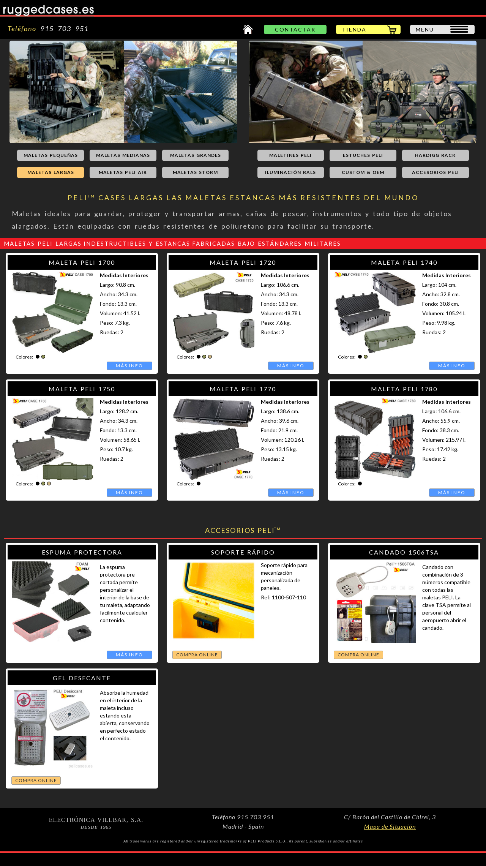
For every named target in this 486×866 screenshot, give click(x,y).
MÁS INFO (129, 365)
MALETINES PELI (290, 155)
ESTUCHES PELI (363, 155)
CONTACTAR (295, 29)
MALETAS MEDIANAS (123, 155)
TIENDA (354, 29)
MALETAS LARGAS (50, 172)
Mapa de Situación (390, 826)
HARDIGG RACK (435, 155)
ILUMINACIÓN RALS (290, 172)
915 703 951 (62, 28)
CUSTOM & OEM (363, 172)
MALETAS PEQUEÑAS (51, 155)
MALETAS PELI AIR (123, 172)
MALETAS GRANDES (195, 155)
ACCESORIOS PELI (435, 172)
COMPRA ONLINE (197, 654)
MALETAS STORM (195, 172)
